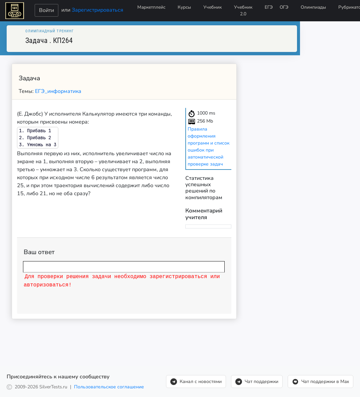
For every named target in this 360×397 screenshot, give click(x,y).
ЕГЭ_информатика (58, 91)
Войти (46, 10)
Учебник (212, 7)
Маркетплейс (151, 7)
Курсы (184, 7)
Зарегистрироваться (97, 9)
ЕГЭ (269, 7)
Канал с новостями (196, 381)
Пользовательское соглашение (109, 387)
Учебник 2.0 (243, 10)
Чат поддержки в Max (320, 381)
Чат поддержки (256, 381)
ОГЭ (284, 7)
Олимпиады (313, 7)
